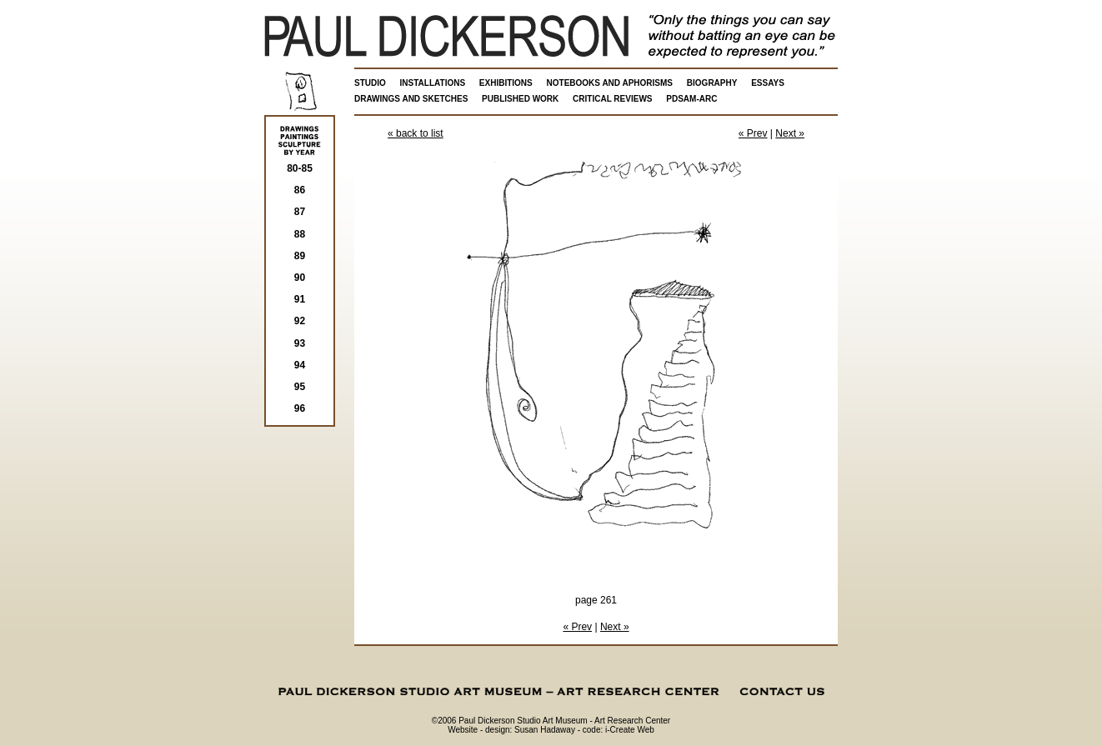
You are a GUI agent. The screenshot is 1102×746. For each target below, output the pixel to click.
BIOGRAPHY (712, 83)
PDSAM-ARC (691, 98)
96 (299, 408)
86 (299, 190)
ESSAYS (767, 83)
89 (299, 256)
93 (299, 343)
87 (299, 212)
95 (299, 387)
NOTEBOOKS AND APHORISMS (610, 83)
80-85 (300, 168)
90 (299, 277)
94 (299, 365)
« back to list (415, 133)
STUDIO (370, 83)
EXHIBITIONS (506, 83)
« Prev (753, 133)
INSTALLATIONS (433, 83)
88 (299, 234)
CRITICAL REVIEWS (612, 98)
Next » (789, 133)
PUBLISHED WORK (520, 98)
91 (299, 299)
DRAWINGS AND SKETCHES (411, 98)
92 (299, 321)
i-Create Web (629, 729)
